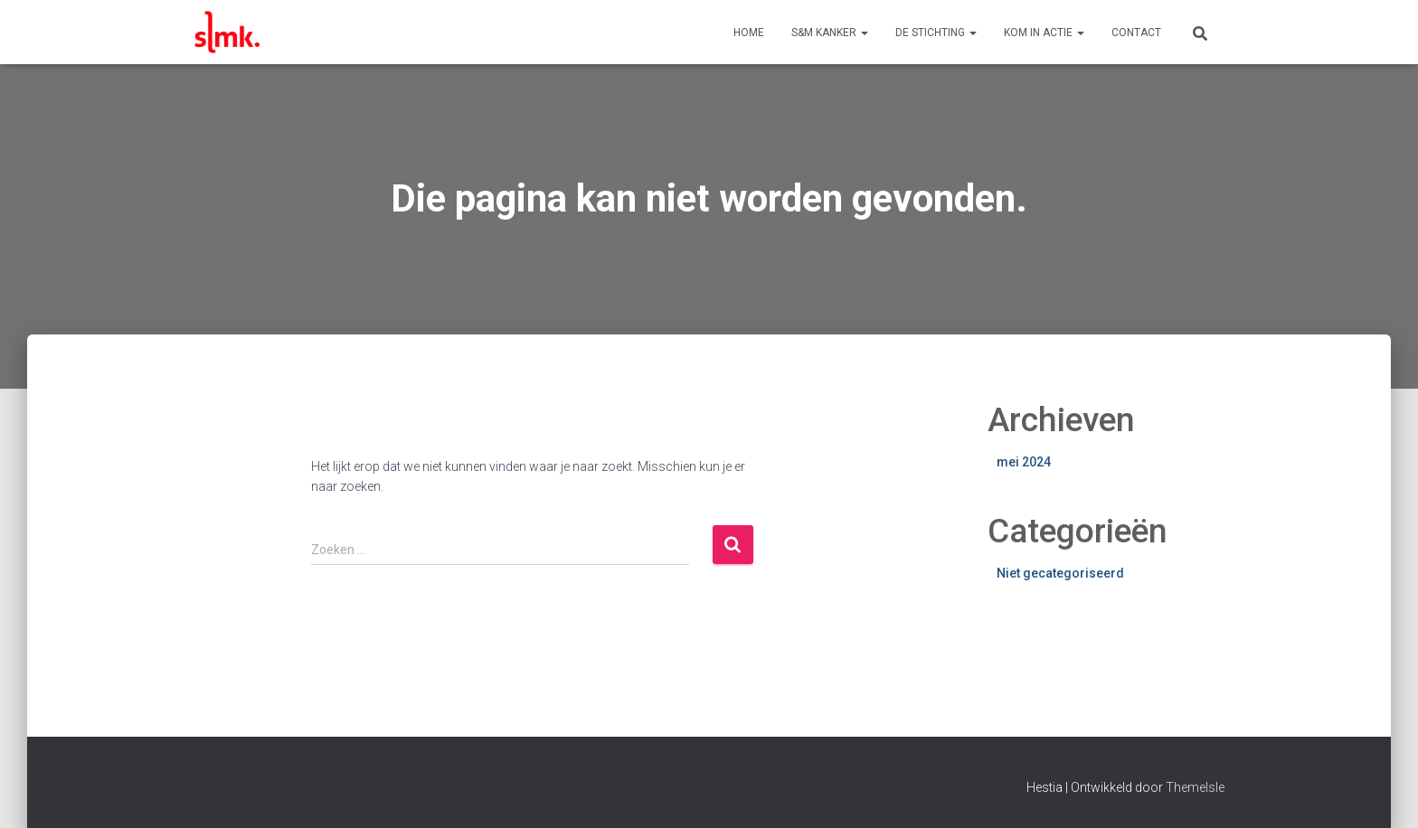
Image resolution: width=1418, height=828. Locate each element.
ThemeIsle (1195, 787)
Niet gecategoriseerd (1060, 573)
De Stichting (936, 32)
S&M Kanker (829, 32)
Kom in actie (1044, 32)
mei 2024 (1024, 462)
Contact (1136, 32)
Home (748, 32)
